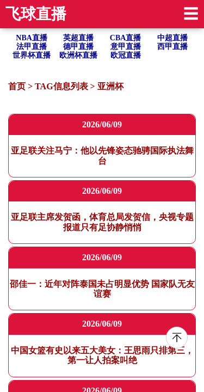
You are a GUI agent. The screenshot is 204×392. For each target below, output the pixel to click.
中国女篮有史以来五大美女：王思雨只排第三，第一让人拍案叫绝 (102, 355)
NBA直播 (31, 38)
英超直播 (78, 38)
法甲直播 (31, 46)
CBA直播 (125, 38)
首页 (17, 86)
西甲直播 (172, 46)
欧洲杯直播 (78, 55)
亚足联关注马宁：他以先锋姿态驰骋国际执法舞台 (102, 155)
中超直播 (172, 38)
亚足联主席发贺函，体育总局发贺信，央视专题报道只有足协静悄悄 (102, 221)
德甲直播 (78, 46)
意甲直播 (125, 46)
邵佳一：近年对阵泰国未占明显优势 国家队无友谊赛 (102, 288)
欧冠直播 (125, 55)
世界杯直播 (32, 55)
